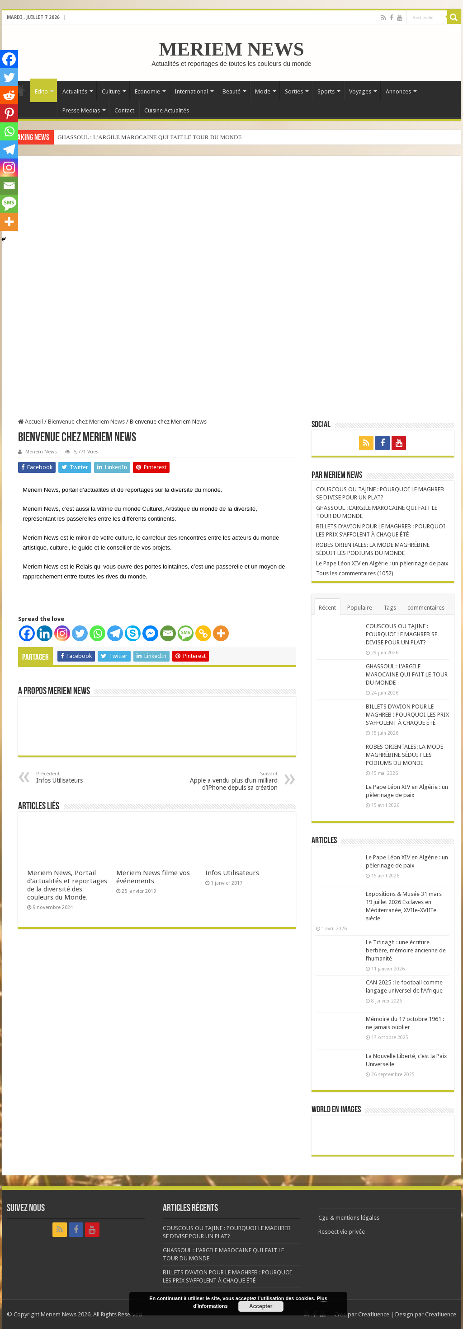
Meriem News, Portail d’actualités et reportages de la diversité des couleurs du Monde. (67, 885)
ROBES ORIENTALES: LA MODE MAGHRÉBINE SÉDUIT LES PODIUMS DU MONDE (404, 754)
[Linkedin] (44, 633)
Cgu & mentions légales (348, 1217)
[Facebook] (27, 633)
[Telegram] (115, 633)
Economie (147, 91)
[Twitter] (80, 633)
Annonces (398, 91)
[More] (221, 633)
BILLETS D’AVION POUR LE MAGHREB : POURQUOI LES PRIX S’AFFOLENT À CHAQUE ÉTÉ (407, 714)
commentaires (425, 607)
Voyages (360, 91)
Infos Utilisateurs (82, 777)
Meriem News (41, 452)
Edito (41, 91)
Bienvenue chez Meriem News (86, 421)
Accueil (30, 421)
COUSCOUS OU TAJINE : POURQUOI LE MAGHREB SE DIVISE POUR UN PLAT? (401, 634)
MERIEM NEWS (231, 49)
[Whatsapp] (97, 633)
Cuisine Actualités (166, 110)
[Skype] (133, 633)
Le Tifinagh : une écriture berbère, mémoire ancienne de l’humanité (406, 950)
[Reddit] (9, 95)
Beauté (231, 91)
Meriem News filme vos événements (153, 877)
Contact (124, 110)
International (191, 91)
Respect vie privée (341, 1231)
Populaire (359, 607)
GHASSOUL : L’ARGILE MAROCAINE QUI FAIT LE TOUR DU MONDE (149, 137)
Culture (111, 91)
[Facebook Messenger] (150, 633)
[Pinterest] (9, 113)
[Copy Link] (203, 633)
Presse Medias (81, 110)
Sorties (294, 91)
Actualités (74, 91)
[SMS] (186, 633)
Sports (326, 91)
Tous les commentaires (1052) (354, 573)
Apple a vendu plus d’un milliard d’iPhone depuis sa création (231, 781)
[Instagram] (62, 633)
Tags (389, 607)
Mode (262, 91)
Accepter (260, 1306)
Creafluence (373, 1314)
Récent (327, 607)
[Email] (168, 633)
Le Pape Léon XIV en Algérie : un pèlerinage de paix (382, 563)
